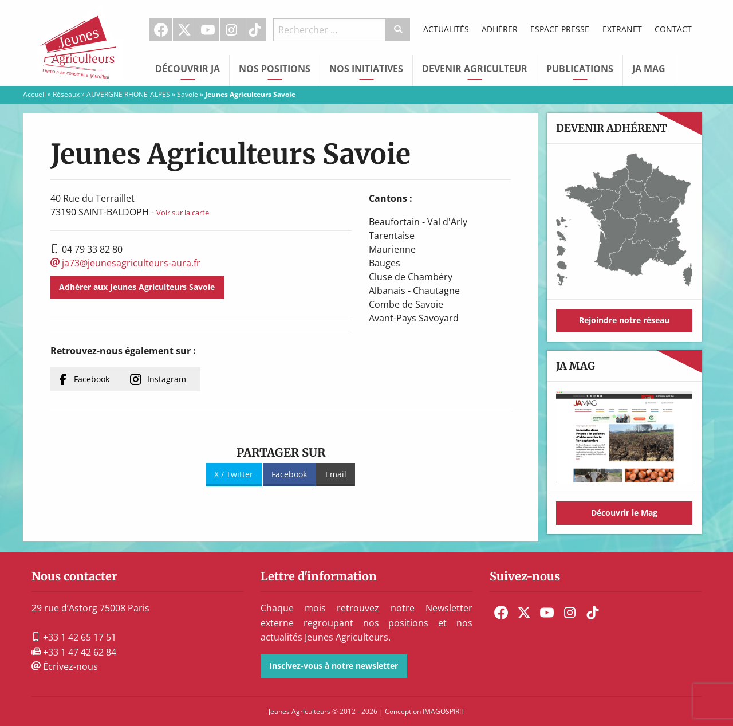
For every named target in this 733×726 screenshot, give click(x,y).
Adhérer (500, 28)
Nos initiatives (366, 68)
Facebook (160, 29)
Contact (673, 28)
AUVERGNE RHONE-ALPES (128, 94)
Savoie (187, 94)
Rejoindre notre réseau (624, 320)
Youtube (207, 29)
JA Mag (648, 68)
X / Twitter (233, 474)
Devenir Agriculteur (474, 68)
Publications (579, 68)
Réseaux (66, 94)
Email (335, 474)
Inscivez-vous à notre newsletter (333, 665)
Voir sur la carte (182, 212)
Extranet (622, 28)
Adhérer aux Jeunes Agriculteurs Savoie (137, 286)
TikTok (254, 29)
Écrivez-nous (64, 666)
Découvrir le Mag (624, 512)
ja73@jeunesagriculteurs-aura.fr (125, 263)
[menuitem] (161, 29)
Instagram (231, 29)
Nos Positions (274, 68)
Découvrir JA (187, 68)
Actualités (446, 28)
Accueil (34, 94)
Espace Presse (559, 28)
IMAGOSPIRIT (444, 711)
